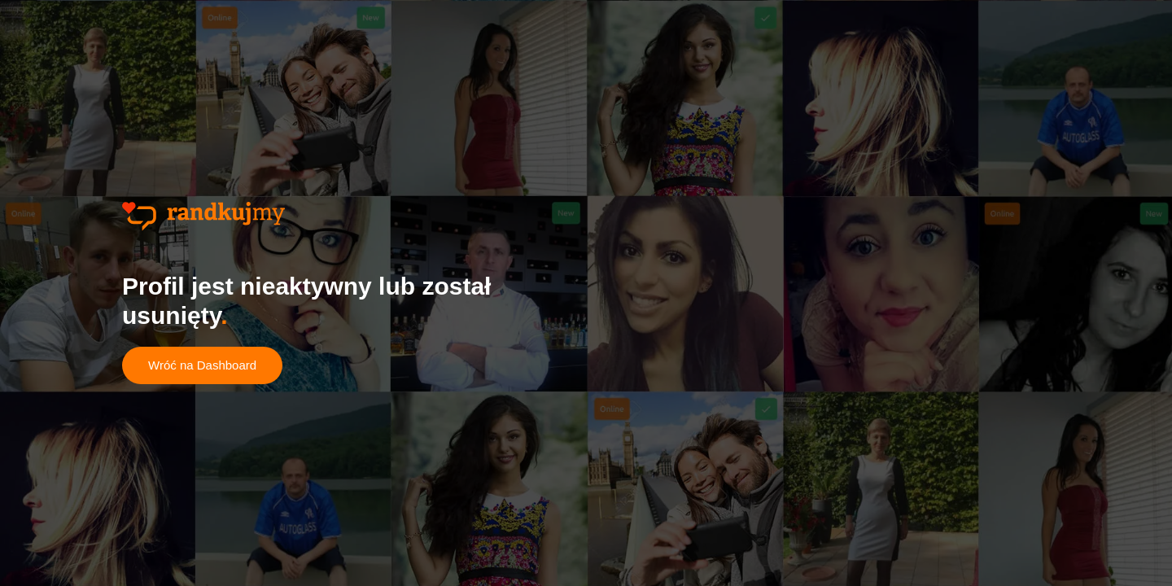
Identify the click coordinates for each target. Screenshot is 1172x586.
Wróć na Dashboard (202, 365)
